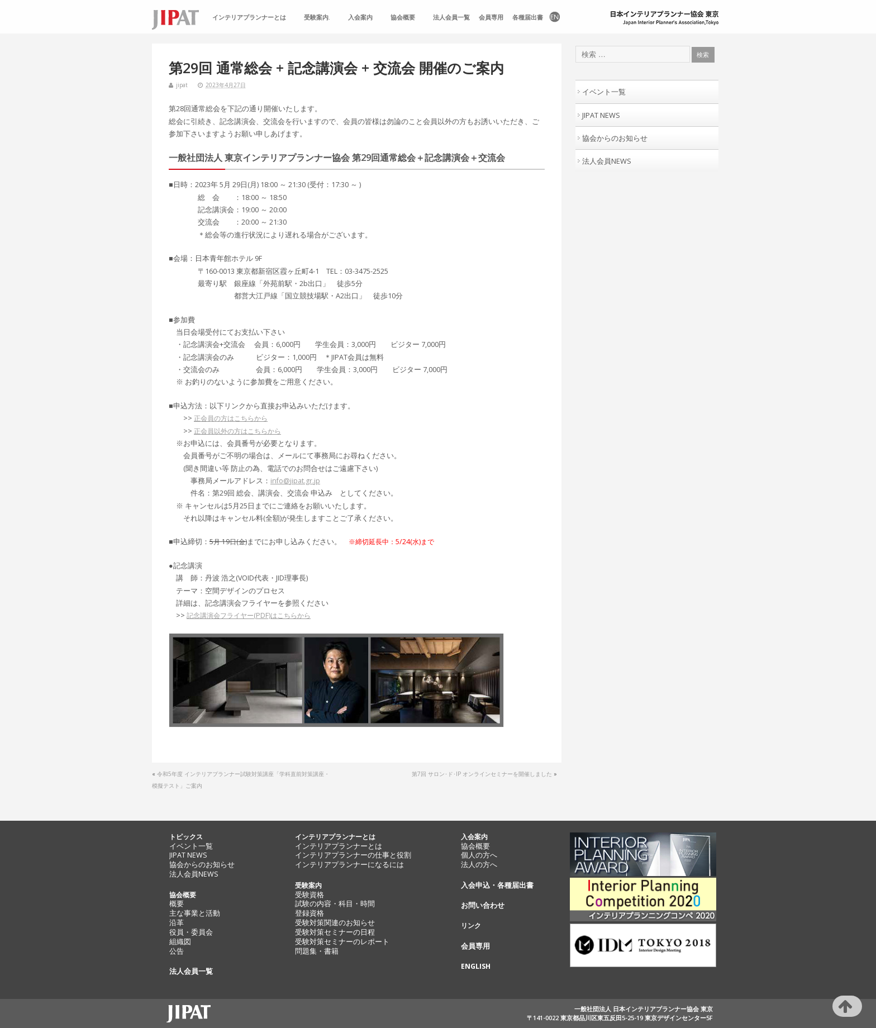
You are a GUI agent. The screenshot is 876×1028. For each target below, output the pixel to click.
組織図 (180, 941)
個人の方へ (479, 855)
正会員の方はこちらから (231, 418)
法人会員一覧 (451, 17)
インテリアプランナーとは (249, 17)
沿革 (176, 922)
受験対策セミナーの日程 (335, 932)
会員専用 (491, 17)
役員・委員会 (191, 932)
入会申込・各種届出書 (497, 885)
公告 (176, 951)
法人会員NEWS (606, 161)
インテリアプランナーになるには (349, 864)
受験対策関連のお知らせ (335, 922)
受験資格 (309, 895)
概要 (176, 903)
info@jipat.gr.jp (295, 481)
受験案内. (317, 17)
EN (554, 17)
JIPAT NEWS (601, 115)
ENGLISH (476, 966)
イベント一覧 (604, 92)
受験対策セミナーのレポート (342, 941)
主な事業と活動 (194, 913)
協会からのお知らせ (615, 138)
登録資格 (309, 913)
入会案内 (360, 17)
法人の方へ (479, 864)
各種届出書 (527, 17)
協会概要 (403, 17)
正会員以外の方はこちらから (237, 431)
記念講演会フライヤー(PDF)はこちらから (249, 615)
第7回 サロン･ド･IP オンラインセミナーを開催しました (482, 774)
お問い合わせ (482, 905)
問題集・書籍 (317, 951)
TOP (180, 17)
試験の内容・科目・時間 (335, 903)
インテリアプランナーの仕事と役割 (353, 855)
